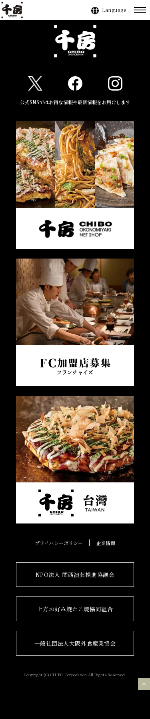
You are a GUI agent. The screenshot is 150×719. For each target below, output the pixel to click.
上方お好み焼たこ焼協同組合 (75, 609)
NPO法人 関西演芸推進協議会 (75, 575)
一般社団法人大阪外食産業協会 (75, 643)
